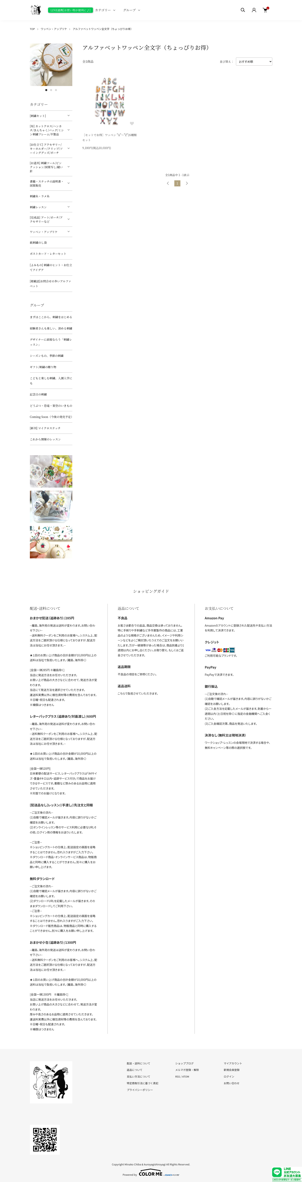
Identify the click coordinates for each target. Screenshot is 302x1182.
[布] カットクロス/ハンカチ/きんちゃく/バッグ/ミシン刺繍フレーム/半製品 (47, 130)
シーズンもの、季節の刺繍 (47, 356)
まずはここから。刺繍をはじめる (51, 317)
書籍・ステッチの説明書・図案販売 (47, 183)
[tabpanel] (51, 65)
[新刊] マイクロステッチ (45, 428)
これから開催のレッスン (45, 439)
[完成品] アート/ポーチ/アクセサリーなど (46, 219)
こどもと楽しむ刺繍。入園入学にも (51, 380)
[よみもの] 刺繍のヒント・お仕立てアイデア (51, 267)
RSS (177, 1076)
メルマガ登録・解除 (187, 1070)
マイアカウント (233, 1063)
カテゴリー (103, 10)
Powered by (151, 1172)
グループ (129, 10)
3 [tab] (56, 90)
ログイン (229, 1076)
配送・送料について (138, 1063)
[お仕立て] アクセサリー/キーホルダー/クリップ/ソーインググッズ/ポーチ (46, 148)
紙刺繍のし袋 (38, 242)
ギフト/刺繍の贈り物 (43, 367)
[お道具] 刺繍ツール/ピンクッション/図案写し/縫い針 (46, 167)
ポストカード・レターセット (48, 254)
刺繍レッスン (38, 207)
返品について (135, 1070)
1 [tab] (46, 90)
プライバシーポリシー (140, 1090)
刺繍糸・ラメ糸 (40, 196)
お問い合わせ (231, 1083)
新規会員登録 (231, 1070)
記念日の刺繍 (38, 394)
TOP (32, 29)
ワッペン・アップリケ (54, 29)
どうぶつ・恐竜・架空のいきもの (51, 406)
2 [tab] (51, 90)
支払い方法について (138, 1076)
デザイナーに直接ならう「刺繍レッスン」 (51, 342)
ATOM (185, 1076)
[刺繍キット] (38, 116)
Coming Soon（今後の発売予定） (51, 417)
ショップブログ (184, 1063)
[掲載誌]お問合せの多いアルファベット (50, 283)
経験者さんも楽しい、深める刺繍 (51, 328)
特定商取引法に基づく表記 (142, 1083)
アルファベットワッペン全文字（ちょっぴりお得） (103, 29)
